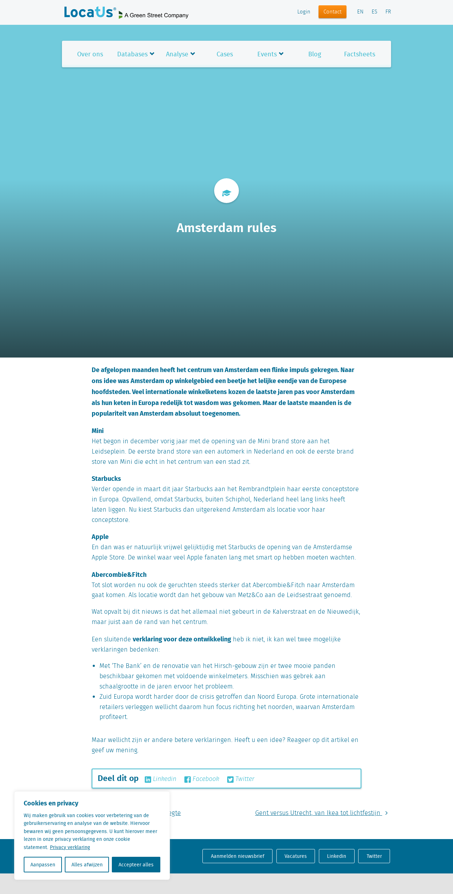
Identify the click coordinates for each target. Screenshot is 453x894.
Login (303, 12)
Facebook (201, 779)
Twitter (240, 779)
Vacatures (296, 856)
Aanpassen (42, 864)
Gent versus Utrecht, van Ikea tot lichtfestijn (323, 813)
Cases (225, 54)
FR (388, 12)
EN (360, 12)
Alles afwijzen (87, 864)
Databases (132, 54)
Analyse (177, 54)
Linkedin (160, 779)
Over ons (90, 54)
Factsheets (359, 54)
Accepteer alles (136, 864)
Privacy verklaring (70, 847)
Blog (314, 54)
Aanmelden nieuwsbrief (237, 856)
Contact (332, 12)
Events (267, 54)
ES (374, 12)
